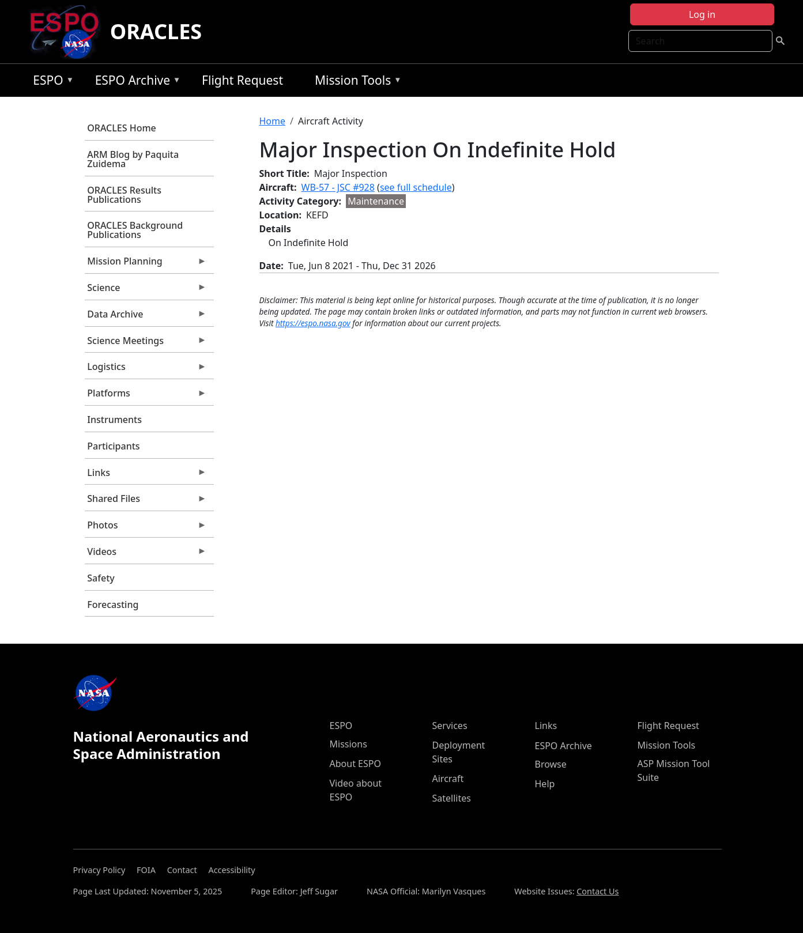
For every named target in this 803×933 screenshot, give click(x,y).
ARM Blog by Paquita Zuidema (133, 159)
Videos (146, 554)
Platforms (146, 396)
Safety (100, 578)
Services (450, 725)
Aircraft (448, 778)
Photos (146, 528)
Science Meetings (146, 343)
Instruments (114, 419)
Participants (113, 446)
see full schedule (416, 187)
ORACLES (156, 31)
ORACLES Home (121, 128)
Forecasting (112, 604)
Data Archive (146, 317)
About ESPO (355, 763)
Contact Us (597, 891)
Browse (551, 764)
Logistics (146, 369)
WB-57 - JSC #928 (338, 187)
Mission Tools (355, 82)
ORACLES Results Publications (124, 195)
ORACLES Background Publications (135, 230)
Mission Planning (146, 264)
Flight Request (242, 80)
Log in (702, 14)
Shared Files (146, 501)
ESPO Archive (135, 82)
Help (545, 783)
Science (146, 290)
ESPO (50, 82)
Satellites (451, 798)
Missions (348, 744)
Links (146, 475)
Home (272, 121)
